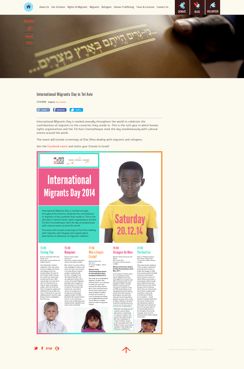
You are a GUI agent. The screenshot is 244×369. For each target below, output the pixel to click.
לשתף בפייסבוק (60, 110)
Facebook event (57, 146)
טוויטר (36, 348)
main (28, 7)
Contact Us (162, 7)
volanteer (212, 7)
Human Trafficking (124, 7)
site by (203, 349)
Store (29, 42)
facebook (43, 348)
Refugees (106, 7)
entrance (57, 348)
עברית (49, 349)
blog (197, 7)
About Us (44, 7)
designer (172, 349)
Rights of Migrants (77, 7)
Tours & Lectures (145, 7)
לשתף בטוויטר (76, 110)
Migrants (94, 7)
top (126, 350)
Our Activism (58, 7)
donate (182, 7)
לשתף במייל (43, 110)
